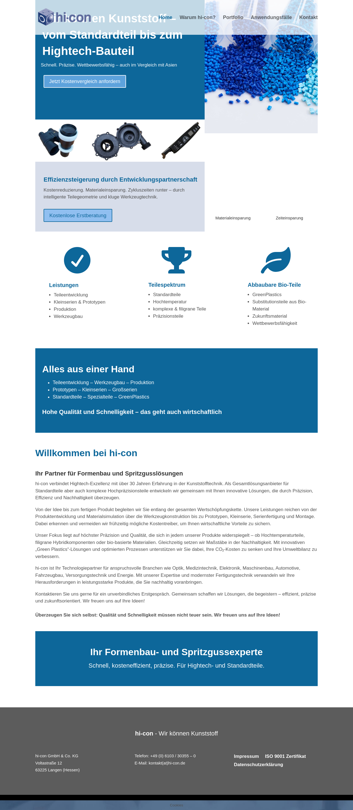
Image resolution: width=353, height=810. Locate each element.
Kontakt (308, 17)
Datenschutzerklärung (258, 765)
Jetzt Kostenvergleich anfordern (88, 82)
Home (165, 17)
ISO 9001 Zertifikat (285, 757)
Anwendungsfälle (271, 17)
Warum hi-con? (197, 17)
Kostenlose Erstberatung (80, 216)
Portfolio (233, 17)
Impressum (246, 757)
